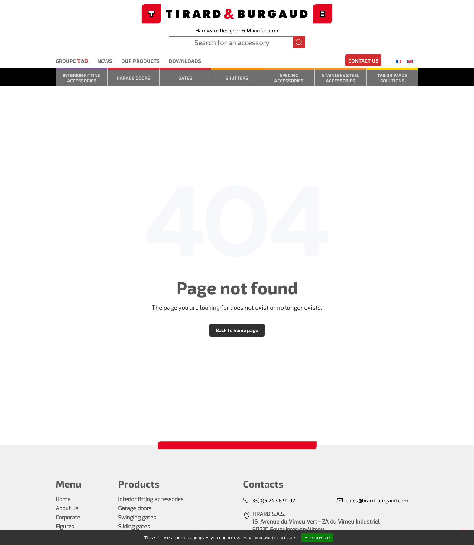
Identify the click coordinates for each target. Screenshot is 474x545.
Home (63, 499)
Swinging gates (137, 517)
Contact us (363, 60)
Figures (65, 526)
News (104, 61)
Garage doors (133, 78)
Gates (185, 78)
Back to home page (237, 330)
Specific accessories (289, 78)
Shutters (237, 78)
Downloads (185, 61)
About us (67, 508)
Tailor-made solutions (392, 78)
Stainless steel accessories (340, 78)
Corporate (68, 517)
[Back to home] (237, 13)
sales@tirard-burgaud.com (372, 500)
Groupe (72, 61)
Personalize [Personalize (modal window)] (317, 537)
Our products (140, 61)
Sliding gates (134, 526)
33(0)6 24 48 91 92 (269, 500)
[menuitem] (398, 61)
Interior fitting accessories (82, 78)
